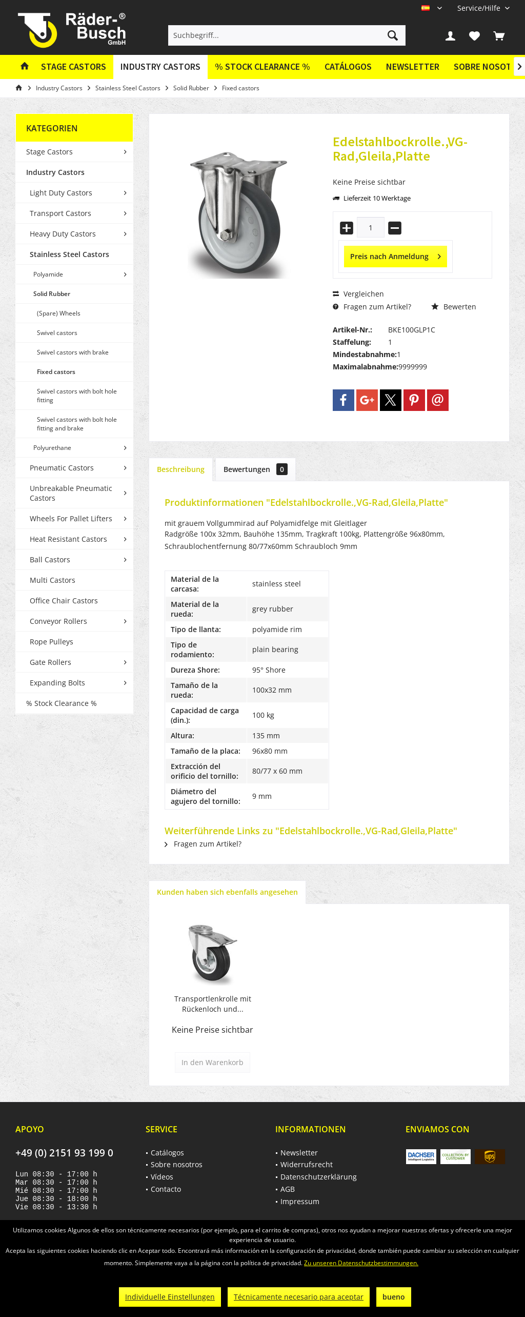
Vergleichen (358, 294)
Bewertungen (256, 469)
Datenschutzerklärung (318, 1177)
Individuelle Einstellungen (170, 1297)
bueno (393, 1297)
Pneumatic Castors (62, 468)
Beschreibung (181, 469)
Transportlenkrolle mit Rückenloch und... (212, 1004)
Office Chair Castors (64, 600)
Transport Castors (60, 213)
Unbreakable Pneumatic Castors (71, 493)
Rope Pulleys (51, 641)
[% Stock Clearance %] (262, 67)
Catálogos (348, 66)
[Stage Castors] (73, 67)
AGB (287, 1189)
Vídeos (162, 1177)
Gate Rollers (50, 662)
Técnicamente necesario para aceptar (299, 1297)
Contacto (166, 1189)
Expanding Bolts (57, 682)
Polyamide (48, 274)
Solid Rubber (51, 293)
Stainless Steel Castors (69, 254)
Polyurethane (52, 447)
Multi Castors (52, 580)
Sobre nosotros (177, 1164)
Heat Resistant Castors (68, 539)
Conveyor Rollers (58, 621)
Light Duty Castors (61, 193)
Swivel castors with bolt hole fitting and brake (77, 424)
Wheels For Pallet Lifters (71, 518)
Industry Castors (55, 172)
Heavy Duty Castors (63, 234)
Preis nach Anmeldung (395, 254)
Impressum (299, 1201)
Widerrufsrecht (306, 1164)
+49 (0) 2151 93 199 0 (64, 1152)
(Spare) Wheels (58, 313)
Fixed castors (56, 371)
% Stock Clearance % (61, 703)
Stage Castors (49, 151)
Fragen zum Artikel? (372, 306)
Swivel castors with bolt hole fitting (77, 395)
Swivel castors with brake (73, 352)
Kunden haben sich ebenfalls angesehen (227, 892)
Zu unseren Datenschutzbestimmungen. (361, 1263)
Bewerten (453, 306)
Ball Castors (50, 559)
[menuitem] (480, 8)
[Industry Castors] (160, 67)
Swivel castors (57, 332)
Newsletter (412, 66)
